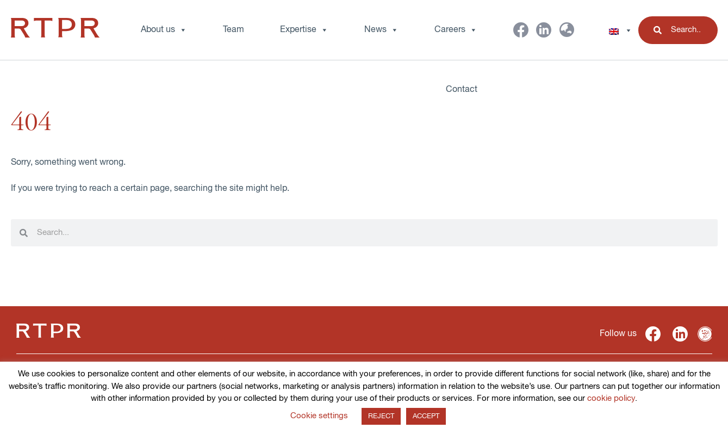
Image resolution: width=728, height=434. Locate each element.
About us (164, 30)
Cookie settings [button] (319, 416)
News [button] (381, 30)
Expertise (304, 30)
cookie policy (611, 398)
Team (233, 30)
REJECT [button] (381, 416)
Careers (455, 30)
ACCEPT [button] (426, 416)
